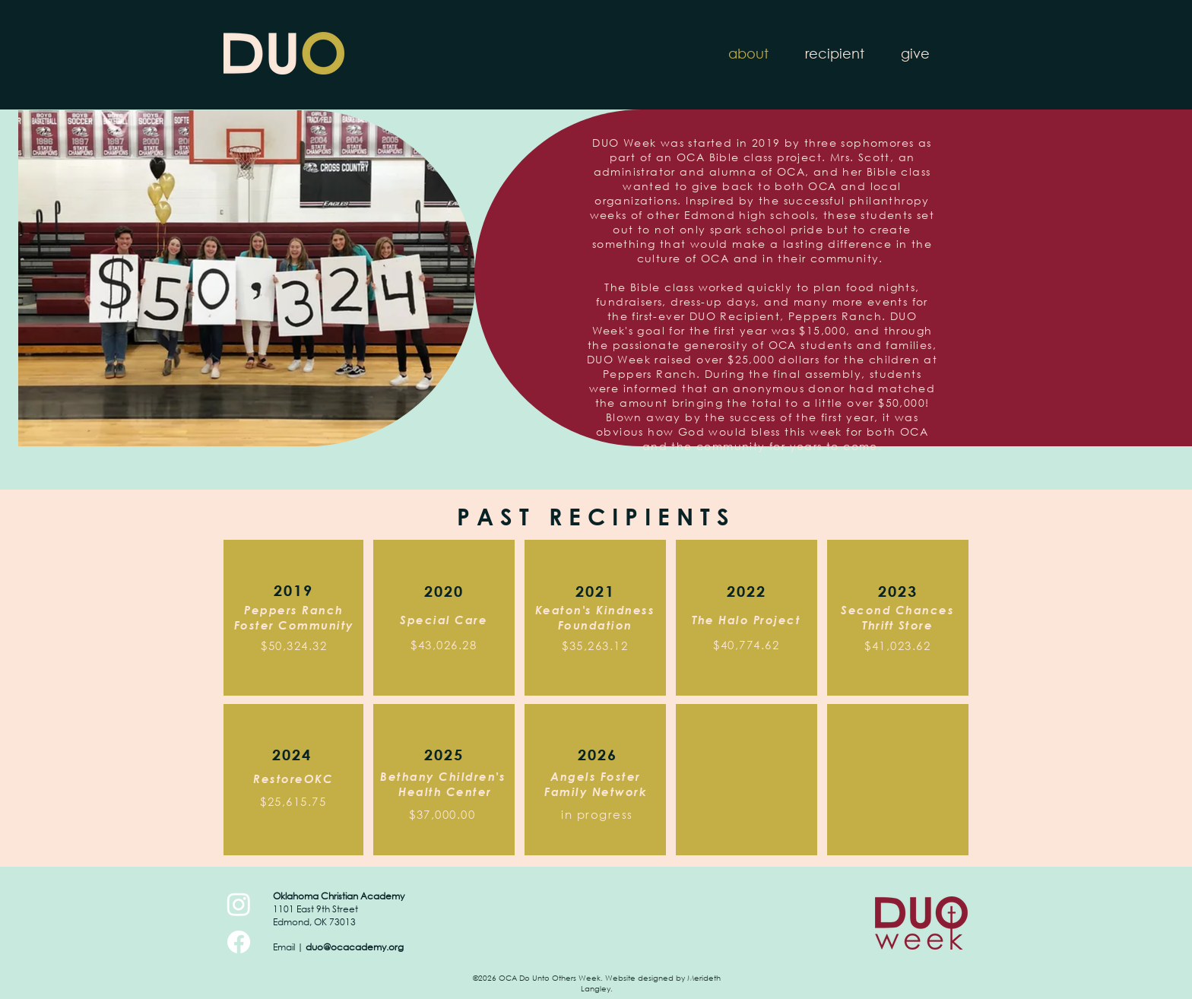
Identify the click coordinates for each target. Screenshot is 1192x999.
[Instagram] (239, 904)
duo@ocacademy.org (355, 946)
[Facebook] (239, 942)
